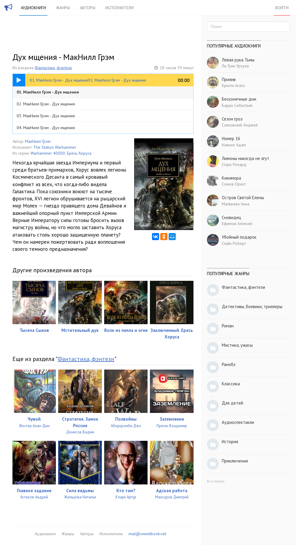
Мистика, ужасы (237, 345)
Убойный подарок (239, 237)
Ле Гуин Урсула (235, 66)
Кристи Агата (233, 85)
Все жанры (215, 481)
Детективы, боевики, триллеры (252, 306)
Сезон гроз (232, 119)
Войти (282, 7)
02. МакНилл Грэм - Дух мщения (46, 104)
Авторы (87, 7)
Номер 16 (231, 138)
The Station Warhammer (54, 147)
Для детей (232, 403)
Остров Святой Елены (243, 197)
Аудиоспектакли (238, 422)
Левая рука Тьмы (238, 60)
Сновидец (231, 217)
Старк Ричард (234, 164)
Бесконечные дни (239, 99)
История (230, 441)
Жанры (63, 7)
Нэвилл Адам (234, 145)
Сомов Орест (234, 184)
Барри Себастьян (237, 105)
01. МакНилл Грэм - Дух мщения (48, 92)
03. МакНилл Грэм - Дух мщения (46, 115)
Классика (231, 383)
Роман (228, 326)
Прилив (229, 79)
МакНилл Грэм (37, 141)
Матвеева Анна (235, 204)
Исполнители (119, 7)
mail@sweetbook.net (147, 533)
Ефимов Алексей (237, 223)
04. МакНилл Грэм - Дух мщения (46, 127)
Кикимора (231, 178)
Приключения (235, 461)
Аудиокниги (33, 7)
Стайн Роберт (234, 243)
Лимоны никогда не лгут (245, 158)
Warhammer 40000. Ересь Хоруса (61, 153)
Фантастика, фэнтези (53, 67)
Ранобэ (228, 364)
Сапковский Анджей (240, 125)
